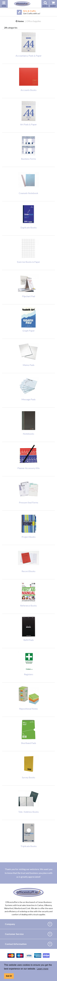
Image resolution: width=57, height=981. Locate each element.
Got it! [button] (9, 976)
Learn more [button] (42, 969)
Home (19, 21)
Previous (2, 12)
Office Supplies (33, 21)
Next (54, 12)
